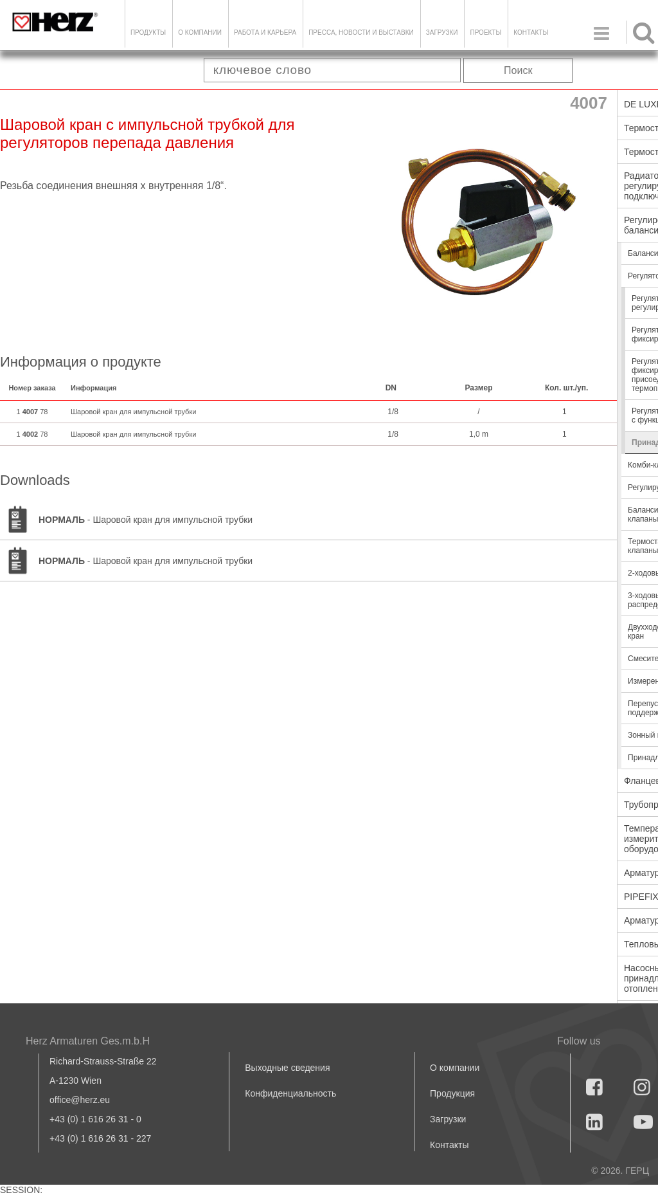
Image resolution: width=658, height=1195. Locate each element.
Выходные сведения (287, 1068)
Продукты (148, 32)
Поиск (518, 70)
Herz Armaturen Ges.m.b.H (88, 1040)
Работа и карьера (265, 32)
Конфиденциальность (290, 1093)
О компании (200, 32)
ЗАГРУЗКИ (442, 32)
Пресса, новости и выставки (361, 32)
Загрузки (448, 1119)
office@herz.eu (79, 1100)
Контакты (530, 32)
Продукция (452, 1093)
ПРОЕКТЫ (485, 32)
